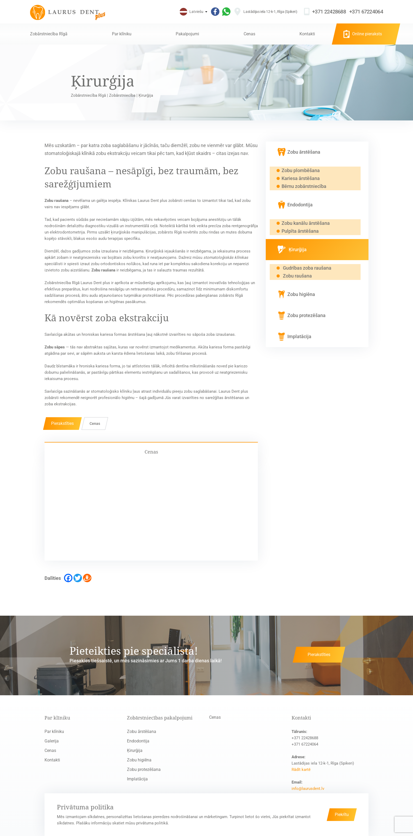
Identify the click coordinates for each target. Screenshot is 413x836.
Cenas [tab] (151, 452)
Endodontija (138, 740)
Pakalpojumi (187, 33)
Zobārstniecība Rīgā (48, 33)
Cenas (249, 33)
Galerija (52, 740)
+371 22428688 (329, 11)
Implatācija (137, 778)
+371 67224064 (366, 11)
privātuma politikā (152, 823)
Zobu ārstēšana (141, 731)
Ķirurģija (134, 750)
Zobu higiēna (139, 759)
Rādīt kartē (301, 769)
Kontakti (307, 33)
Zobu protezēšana (144, 769)
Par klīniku (121, 33)
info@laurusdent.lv (308, 788)
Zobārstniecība (122, 95)
